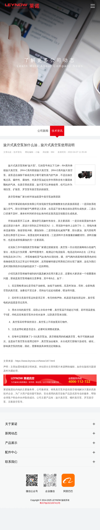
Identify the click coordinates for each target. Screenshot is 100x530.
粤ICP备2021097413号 (50, 505)
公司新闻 (42, 130)
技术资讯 (57, 130)
